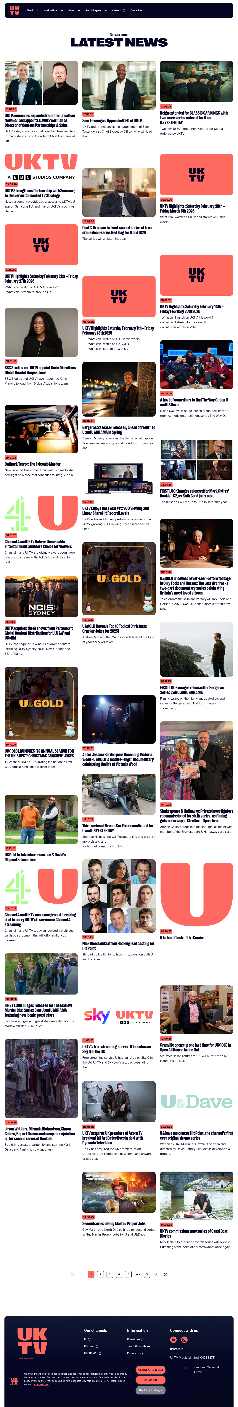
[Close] (185, 1368)
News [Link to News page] (71, 10)
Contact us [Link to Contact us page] (136, 10)
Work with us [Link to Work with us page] (50, 10)
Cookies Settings (150, 1390)
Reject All (150, 1380)
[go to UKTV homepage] (15, 10)
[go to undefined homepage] (32, 1347)
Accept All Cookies (150, 1370)
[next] (156, 1274)
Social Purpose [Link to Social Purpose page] (93, 10)
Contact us (176, 1349)
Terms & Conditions (138, 1346)
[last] (165, 1274)
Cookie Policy (135, 1339)
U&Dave (91, 1346)
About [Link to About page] (30, 10)
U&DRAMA (92, 1353)
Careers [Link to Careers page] (118, 10)
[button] (37, 10)
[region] (104, 1380)
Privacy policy (135, 1353)
